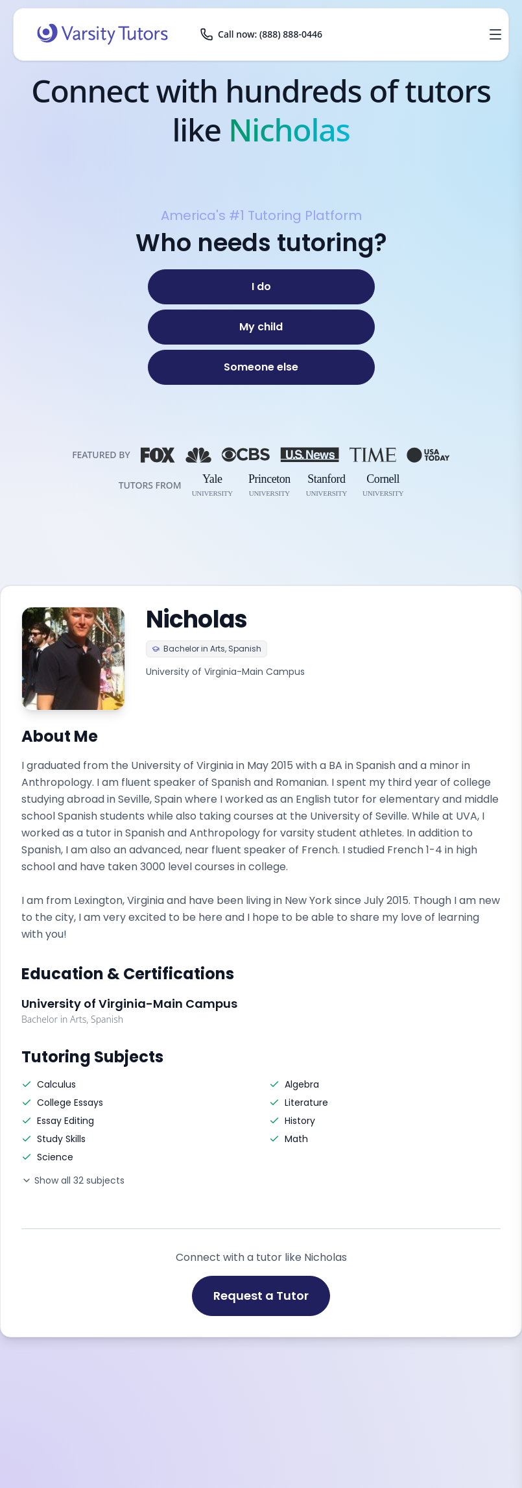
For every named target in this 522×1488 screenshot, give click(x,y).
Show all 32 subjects (73, 1180)
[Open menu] (495, 34)
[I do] (261, 286)
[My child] (261, 327)
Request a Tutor (261, 1295)
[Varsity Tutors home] (102, 34)
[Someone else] (261, 367)
